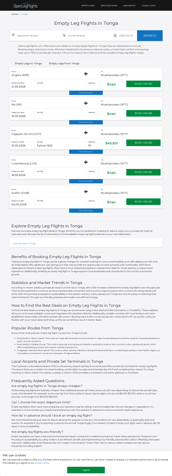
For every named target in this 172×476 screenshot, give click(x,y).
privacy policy (42, 463)
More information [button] (86, 93)
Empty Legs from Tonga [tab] (64, 63)
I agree (86, 470)
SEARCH (150, 35)
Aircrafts (129, 5)
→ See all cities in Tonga (23, 243)
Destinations (109, 5)
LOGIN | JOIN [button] (148, 5)
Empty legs (88, 5)
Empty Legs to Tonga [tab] (28, 63)
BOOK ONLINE (143, 83)
